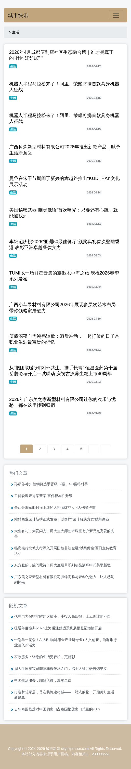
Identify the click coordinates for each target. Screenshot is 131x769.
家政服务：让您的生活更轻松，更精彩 (44, 657)
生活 (15, 32)
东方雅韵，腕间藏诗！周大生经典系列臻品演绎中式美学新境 (62, 565)
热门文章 (18, 473)
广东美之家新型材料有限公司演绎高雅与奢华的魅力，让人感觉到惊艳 (64, 579)
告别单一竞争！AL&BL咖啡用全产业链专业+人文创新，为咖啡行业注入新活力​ (65, 642)
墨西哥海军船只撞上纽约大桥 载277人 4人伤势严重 (55, 507)
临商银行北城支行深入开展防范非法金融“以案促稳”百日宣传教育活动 (65, 550)
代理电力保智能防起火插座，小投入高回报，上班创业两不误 (62, 616)
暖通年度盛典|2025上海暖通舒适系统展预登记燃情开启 (58, 628)
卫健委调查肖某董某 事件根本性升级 (43, 496)
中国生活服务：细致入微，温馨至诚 (42, 680)
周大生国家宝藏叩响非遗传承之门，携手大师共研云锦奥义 (60, 669)
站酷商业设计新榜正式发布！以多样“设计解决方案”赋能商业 (61, 519)
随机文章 (18, 605)
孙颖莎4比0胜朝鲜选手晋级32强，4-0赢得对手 (51, 484)
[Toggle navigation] (116, 15)
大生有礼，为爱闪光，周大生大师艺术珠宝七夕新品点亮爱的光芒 (64, 533)
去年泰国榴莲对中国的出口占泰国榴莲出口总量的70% (57, 709)
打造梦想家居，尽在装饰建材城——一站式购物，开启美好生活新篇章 (64, 694)
